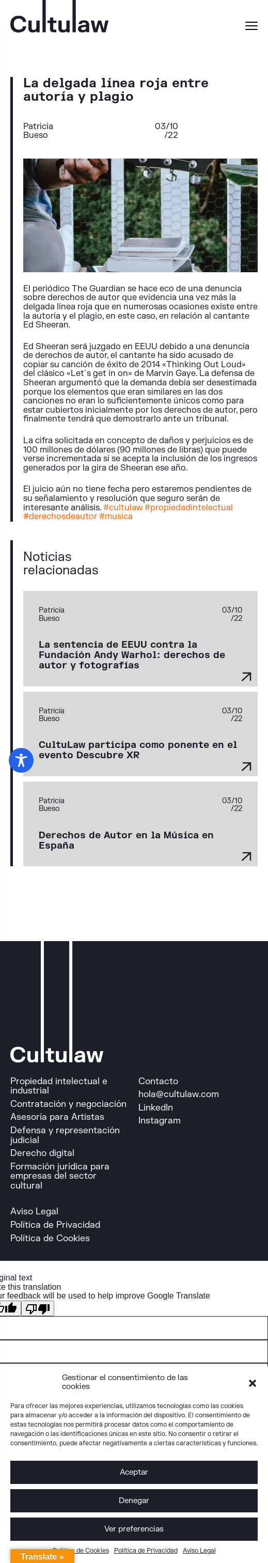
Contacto (158, 1081)
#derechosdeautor (60, 516)
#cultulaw (123, 508)
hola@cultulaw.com (178, 1094)
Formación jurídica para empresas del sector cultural (59, 1176)
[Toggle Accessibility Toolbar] (21, 760)
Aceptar (134, 1472)
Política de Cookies (81, 1550)
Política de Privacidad (146, 1550)
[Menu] (251, 27)
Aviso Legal (199, 1550)
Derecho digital (42, 1153)
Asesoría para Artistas (57, 1117)
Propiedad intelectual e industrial (58, 1086)
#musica (116, 516)
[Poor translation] (37, 1308)
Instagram (159, 1120)
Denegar (134, 1501)
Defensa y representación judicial (65, 1135)
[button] (252, 1383)
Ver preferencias (134, 1529)
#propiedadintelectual (189, 508)
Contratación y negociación (68, 1104)
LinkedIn (155, 1107)
